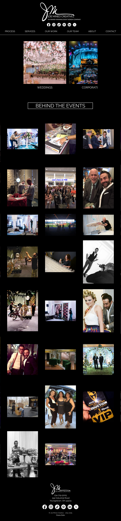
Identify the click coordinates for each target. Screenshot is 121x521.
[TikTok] (59, 24)
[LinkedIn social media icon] (70, 507)
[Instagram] (54, 24)
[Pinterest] (64, 24)
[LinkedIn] (69, 24)
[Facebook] (48, 24)
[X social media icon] (74, 24)
